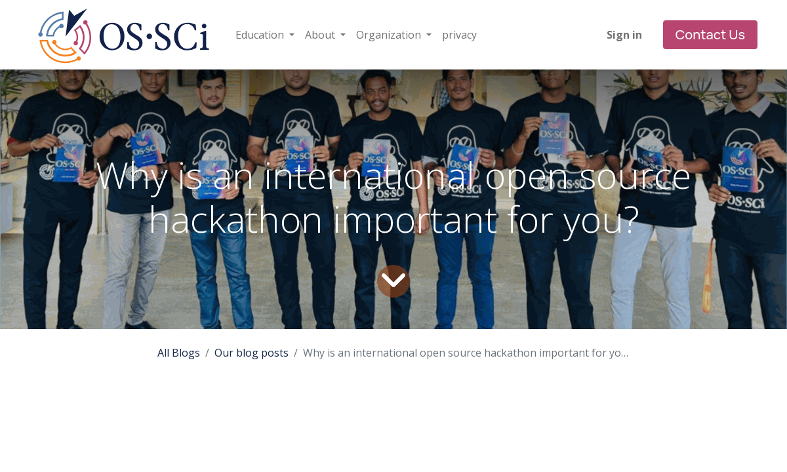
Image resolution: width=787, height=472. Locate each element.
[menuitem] (459, 35)
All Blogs (178, 352)
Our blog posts (251, 352)
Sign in (624, 35)
